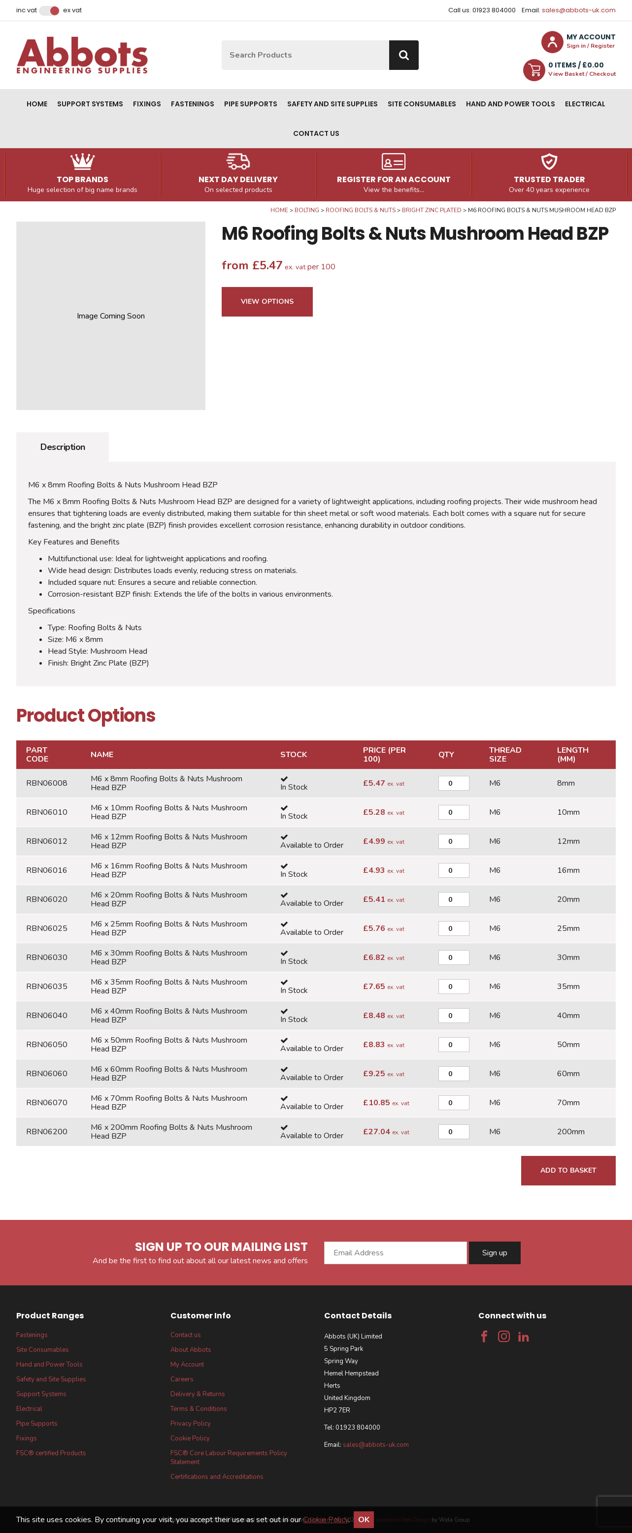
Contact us (316, 133)
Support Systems (90, 104)
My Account (187, 1364)
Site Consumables (422, 104)
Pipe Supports (250, 104)
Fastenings (192, 104)
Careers (182, 1379)
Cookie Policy (190, 1438)
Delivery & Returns (197, 1394)
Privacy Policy (190, 1423)
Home (37, 104)
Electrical (585, 104)
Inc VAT (26, 10)
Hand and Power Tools (510, 104)
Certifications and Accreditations (217, 1476)
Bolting (307, 210)
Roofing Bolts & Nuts (361, 210)
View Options (267, 301)
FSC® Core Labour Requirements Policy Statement (228, 1458)
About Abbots (190, 1349)
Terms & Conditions (198, 1409)
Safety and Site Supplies (332, 104)
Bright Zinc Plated (432, 210)
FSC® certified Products (51, 1453)
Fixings (147, 104)
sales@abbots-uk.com (579, 10)
